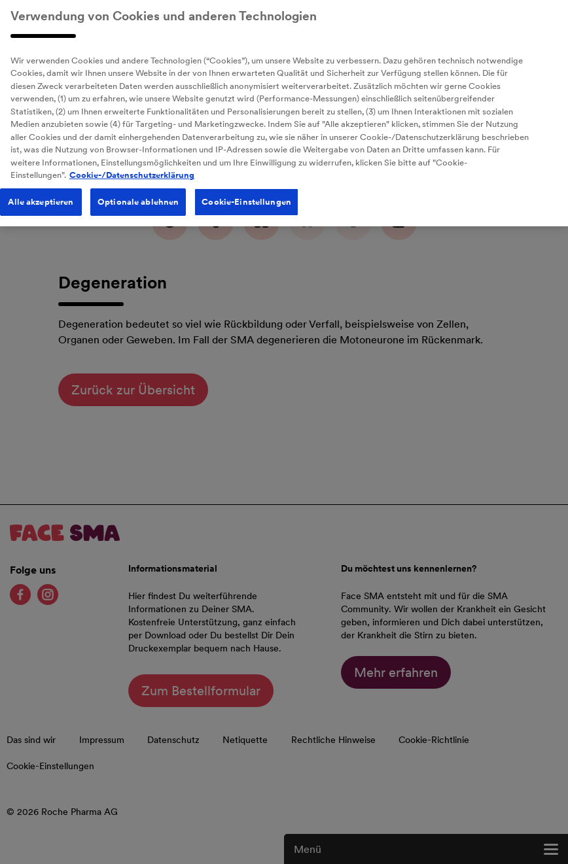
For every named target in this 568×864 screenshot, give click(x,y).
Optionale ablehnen (138, 197)
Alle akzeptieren (40, 197)
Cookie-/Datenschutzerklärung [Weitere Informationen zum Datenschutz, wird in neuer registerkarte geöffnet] (131, 170)
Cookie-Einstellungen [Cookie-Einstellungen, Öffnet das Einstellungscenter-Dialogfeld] (246, 197)
